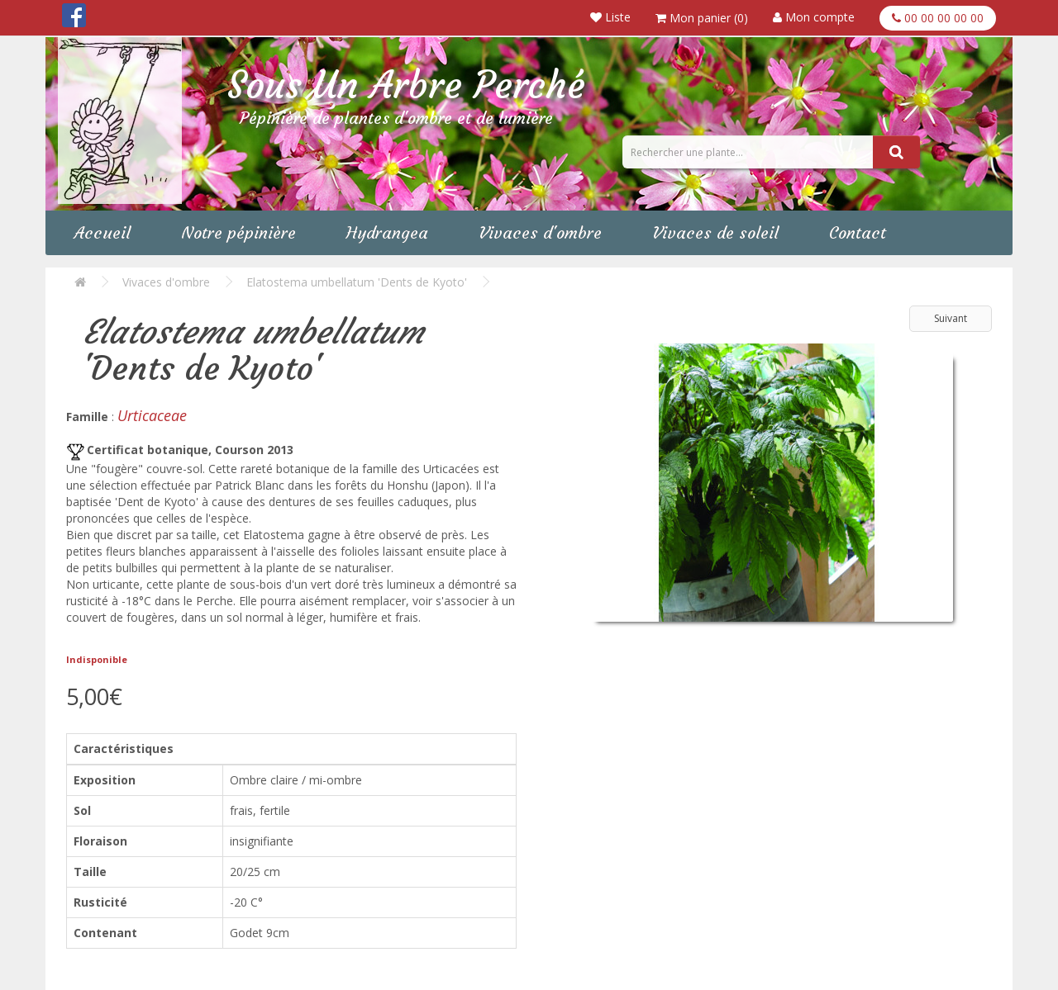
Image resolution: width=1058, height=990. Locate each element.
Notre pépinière (238, 232)
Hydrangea (387, 232)
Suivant (950, 318)
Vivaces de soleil (715, 232)
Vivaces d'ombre (540, 232)
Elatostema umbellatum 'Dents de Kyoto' (356, 282)
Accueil (102, 232)
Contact (857, 232)
